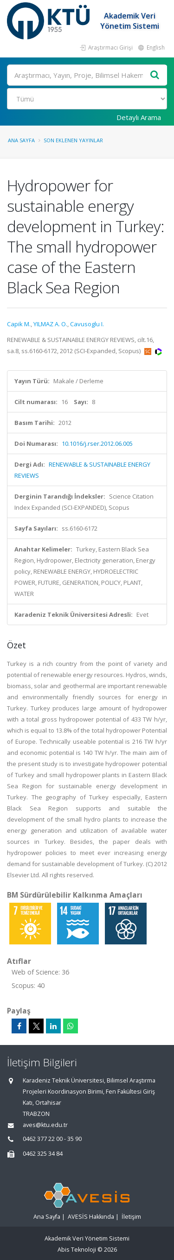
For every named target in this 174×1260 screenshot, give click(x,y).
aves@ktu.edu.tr (45, 1125)
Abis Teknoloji (77, 1250)
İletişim (131, 1217)
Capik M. (19, 324)
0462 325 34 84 (43, 1154)
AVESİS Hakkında (91, 1217)
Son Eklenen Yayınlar (73, 140)
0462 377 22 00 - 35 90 (52, 1139)
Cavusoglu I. (87, 324)
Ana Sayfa (21, 140)
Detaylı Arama (138, 117)
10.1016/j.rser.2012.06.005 (97, 443)
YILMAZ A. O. (50, 324)
